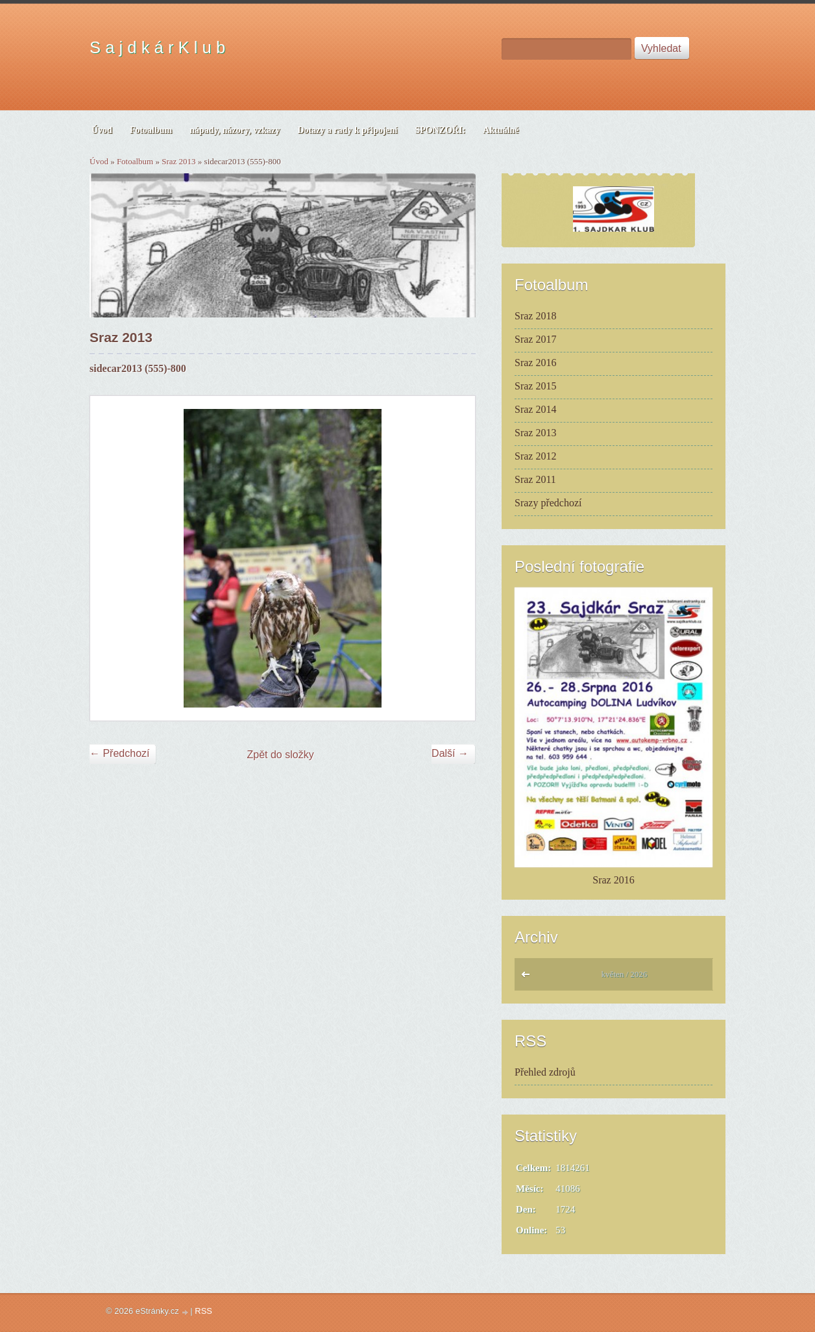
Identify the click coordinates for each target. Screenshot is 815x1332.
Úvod (99, 161)
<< (528, 977)
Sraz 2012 (535, 456)
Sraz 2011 (535, 479)
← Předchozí (119, 753)
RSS (203, 1311)
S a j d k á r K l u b (157, 47)
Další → (450, 753)
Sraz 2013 (178, 161)
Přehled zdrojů (545, 1072)
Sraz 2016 (535, 362)
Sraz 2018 (535, 315)
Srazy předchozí (548, 502)
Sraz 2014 (535, 409)
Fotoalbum (135, 161)
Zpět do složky (280, 754)
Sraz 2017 (535, 339)
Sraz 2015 (535, 385)
